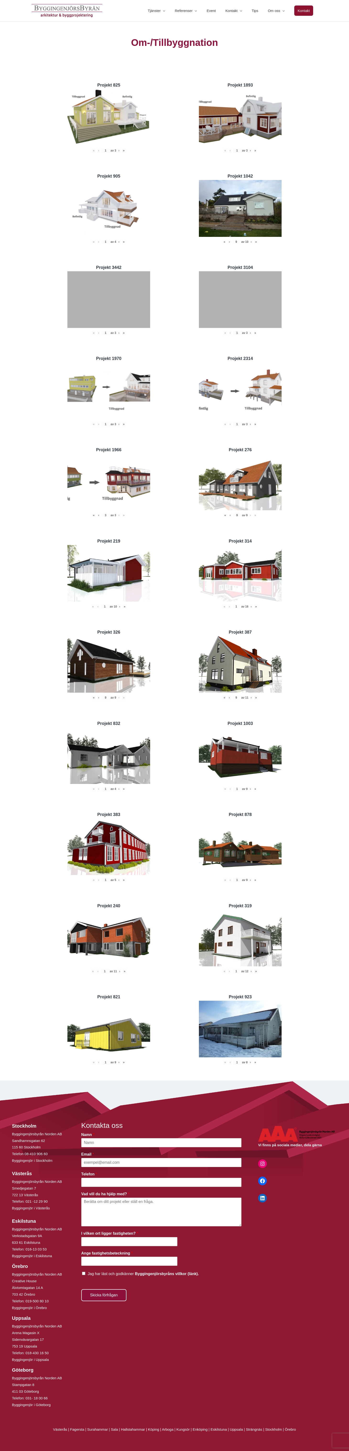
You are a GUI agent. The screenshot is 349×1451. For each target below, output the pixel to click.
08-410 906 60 (36, 1154)
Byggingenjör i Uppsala (30, 1360)
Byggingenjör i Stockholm (32, 1160)
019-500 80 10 (37, 1301)
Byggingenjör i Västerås (31, 1208)
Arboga (167, 1429)
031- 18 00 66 (37, 1398)
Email (87, 1154)
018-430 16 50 (37, 1353)
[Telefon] (161, 1182)
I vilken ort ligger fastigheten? (109, 1233)
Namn (87, 1135)
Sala (114, 1429)
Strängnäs (254, 1429)
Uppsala (236, 1429)
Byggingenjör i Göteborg (31, 1405)
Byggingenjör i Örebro (29, 1308)
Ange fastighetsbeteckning (107, 1253)
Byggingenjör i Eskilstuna (32, 1256)
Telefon (89, 1174)
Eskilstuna (219, 1429)
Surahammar (97, 1429)
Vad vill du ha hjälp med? (105, 1194)
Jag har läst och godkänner (143, 1274)
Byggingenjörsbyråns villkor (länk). (167, 1274)
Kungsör (183, 1429)
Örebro (290, 1429)
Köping (153, 1429)
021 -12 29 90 (37, 1201)
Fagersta (77, 1429)
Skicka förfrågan (104, 1295)
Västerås (60, 1429)
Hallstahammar (133, 1429)
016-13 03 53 (36, 1249)
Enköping (200, 1429)
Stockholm (273, 1429)
